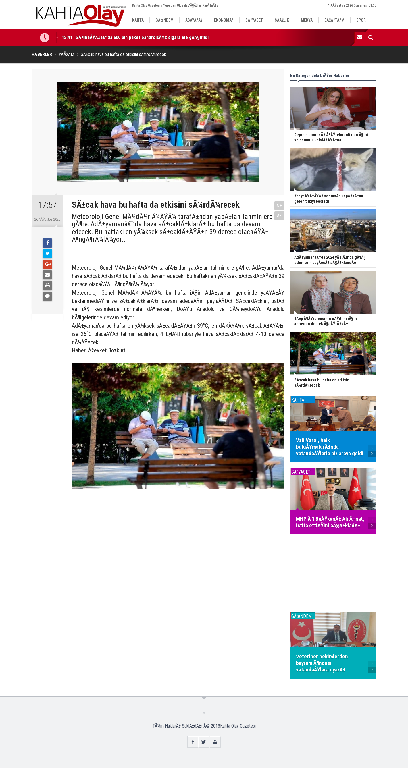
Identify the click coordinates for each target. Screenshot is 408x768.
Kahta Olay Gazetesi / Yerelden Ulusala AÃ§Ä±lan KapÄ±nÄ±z (175, 5)
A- (279, 215)
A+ (279, 205)
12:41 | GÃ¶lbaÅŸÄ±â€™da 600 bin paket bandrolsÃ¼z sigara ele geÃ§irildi (135, 37)
